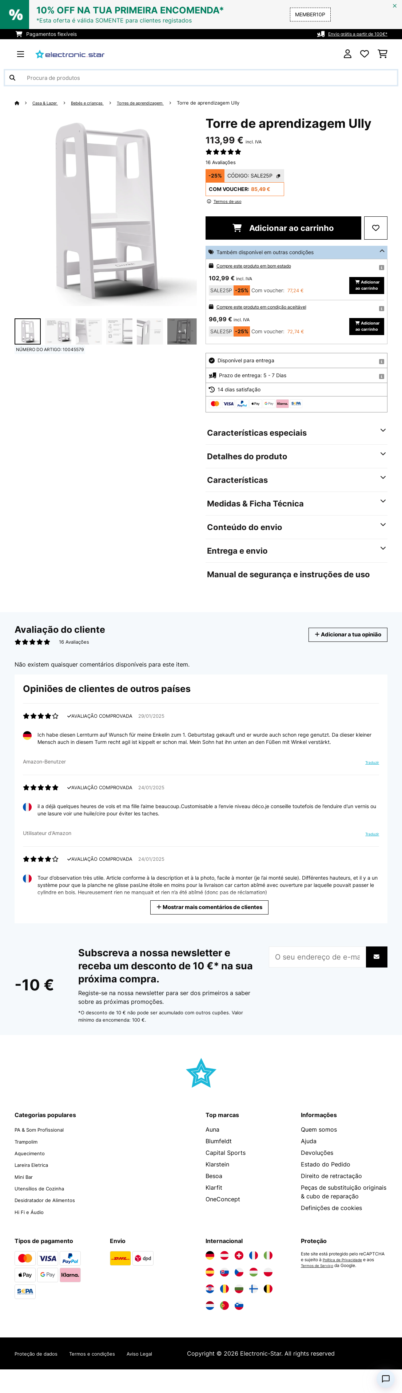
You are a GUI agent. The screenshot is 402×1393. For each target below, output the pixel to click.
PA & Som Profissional (45, 1154)
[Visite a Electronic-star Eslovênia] (239, 1329)
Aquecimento (33, 1177)
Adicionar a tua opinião (341, 659)
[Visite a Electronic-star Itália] (268, 1279)
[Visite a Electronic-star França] (253, 1279)
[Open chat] (386, 1379)
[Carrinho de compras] (382, 54)
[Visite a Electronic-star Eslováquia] (224, 1295)
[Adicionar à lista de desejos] (375, 228)
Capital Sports (226, 1177)
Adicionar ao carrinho (283, 228)
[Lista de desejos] (364, 54)
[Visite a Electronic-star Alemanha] (210, 1279)
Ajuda (309, 1165)
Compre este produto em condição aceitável (269, 319)
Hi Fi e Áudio (32, 1235)
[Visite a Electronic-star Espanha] (210, 1295)
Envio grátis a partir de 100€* (352, 34)
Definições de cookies (331, 1232)
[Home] (24, 103)
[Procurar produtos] (201, 77)
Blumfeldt (219, 1165)
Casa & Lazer (48, 103)
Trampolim (29, 1165)
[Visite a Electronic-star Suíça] (239, 1279)
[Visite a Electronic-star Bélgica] (268, 1312)
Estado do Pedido (325, 1189)
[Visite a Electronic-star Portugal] (224, 1329)
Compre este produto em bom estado (261, 265)
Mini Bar (26, 1200)
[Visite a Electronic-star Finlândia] (253, 1312)
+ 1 (182, 331)
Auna (212, 1154)
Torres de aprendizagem (158, 103)
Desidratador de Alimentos (51, 1223)
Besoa (214, 1200)
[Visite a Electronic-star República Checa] (239, 1295)
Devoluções (317, 1177)
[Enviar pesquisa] (12, 77)
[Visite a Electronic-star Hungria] (253, 1295)
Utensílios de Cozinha (45, 1212)
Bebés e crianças (97, 103)
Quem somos (319, 1154)
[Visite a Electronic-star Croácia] (210, 1312)
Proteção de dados (41, 1377)
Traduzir (370, 787)
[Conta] (347, 54)
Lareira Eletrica (35, 1189)
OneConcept (223, 1223)
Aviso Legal (162, 1377)
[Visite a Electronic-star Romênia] (224, 1312)
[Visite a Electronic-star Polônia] (268, 1295)
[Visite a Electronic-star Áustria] (224, 1279)
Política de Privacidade (346, 1283)
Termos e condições (107, 1377)
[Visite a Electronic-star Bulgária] (239, 1312)
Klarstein (217, 1189)
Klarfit (214, 1212)
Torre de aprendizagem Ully (232, 103)
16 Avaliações (221, 162)
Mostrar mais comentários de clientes (210, 931)
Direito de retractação (331, 1200)
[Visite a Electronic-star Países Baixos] (210, 1329)
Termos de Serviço (320, 1289)
